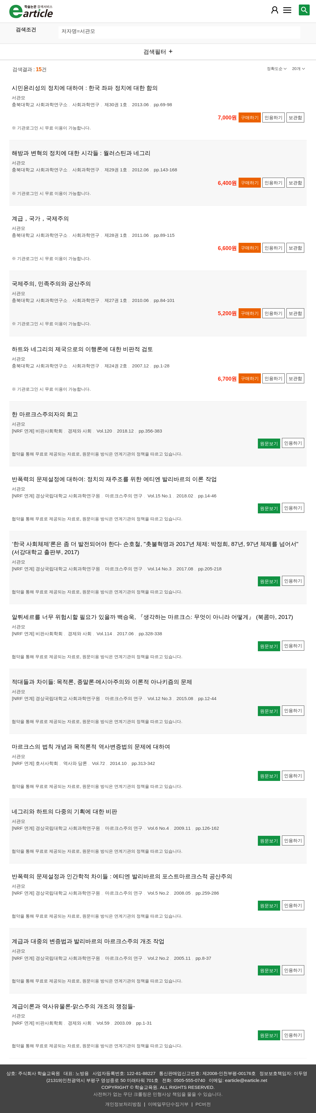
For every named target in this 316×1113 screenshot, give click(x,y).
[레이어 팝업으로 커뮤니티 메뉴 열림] (287, 10)
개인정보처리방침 (123, 1104)
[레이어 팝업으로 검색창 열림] (304, 10)
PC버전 (203, 1104)
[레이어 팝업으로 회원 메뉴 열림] (274, 10)
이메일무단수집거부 (168, 1104)
